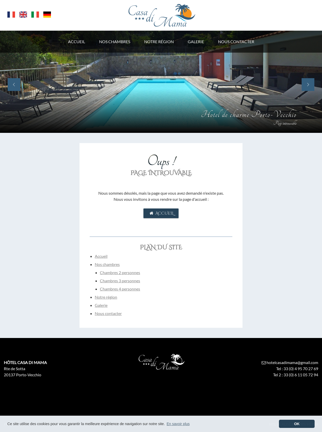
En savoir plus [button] (178, 424)
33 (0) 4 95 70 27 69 (301, 368)
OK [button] (297, 424)
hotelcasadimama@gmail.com (289, 362)
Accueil (161, 213)
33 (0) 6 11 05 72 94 (301, 374)
